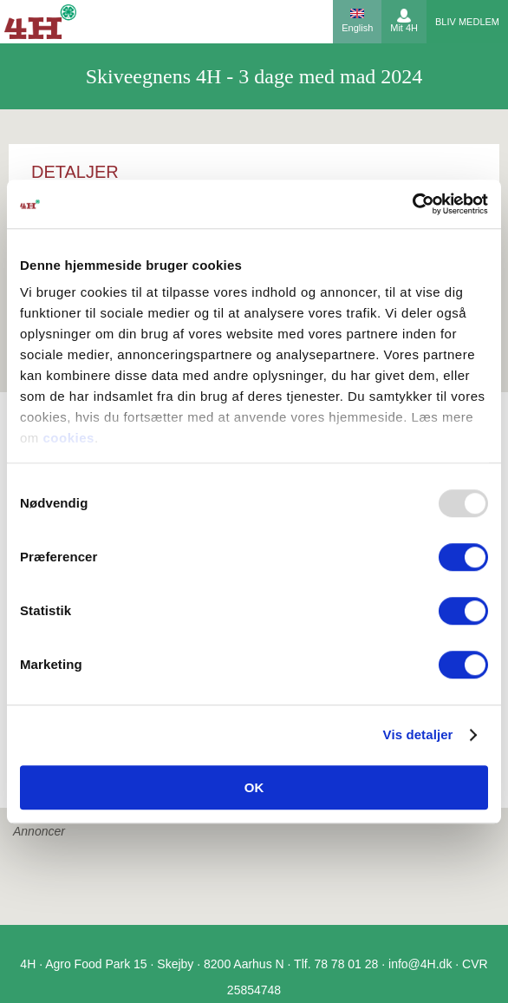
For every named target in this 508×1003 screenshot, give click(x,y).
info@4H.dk (420, 964)
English (357, 28)
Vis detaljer (418, 734)
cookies (68, 437)
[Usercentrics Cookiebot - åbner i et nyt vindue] (412, 204)
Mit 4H (404, 28)
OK (254, 787)
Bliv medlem (467, 21)
